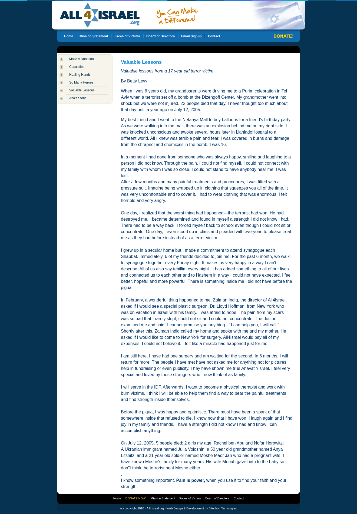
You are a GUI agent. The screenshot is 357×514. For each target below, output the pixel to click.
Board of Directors (217, 498)
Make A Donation (81, 59)
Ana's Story (77, 98)
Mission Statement (163, 498)
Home (117, 498)
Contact (238, 498)
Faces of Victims (190, 498)
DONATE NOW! (136, 498)
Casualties (76, 67)
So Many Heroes (81, 82)
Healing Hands (80, 75)
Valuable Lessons (82, 90)
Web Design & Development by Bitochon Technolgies (202, 508)
